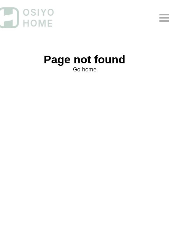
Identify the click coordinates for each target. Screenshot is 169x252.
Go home (84, 69)
